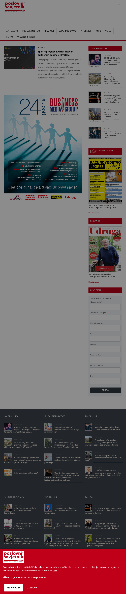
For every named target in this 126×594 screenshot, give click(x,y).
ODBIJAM (31, 587)
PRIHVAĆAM (13, 587)
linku (55, 570)
